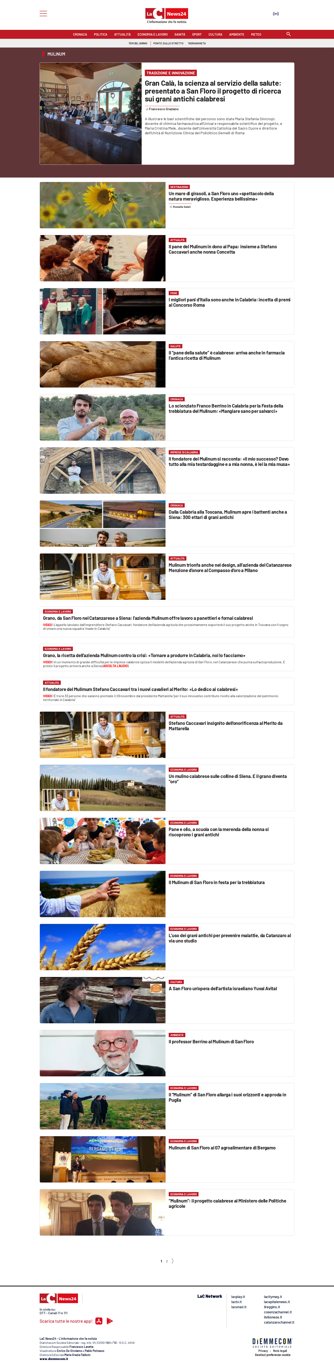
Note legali (280, 1350)
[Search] (288, 34)
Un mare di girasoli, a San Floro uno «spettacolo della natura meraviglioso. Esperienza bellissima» (221, 196)
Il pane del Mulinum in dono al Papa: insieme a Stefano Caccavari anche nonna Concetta (223, 249)
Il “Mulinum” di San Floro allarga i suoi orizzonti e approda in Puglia (227, 1097)
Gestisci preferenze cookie (273, 1354)
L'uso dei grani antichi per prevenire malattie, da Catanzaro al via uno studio (230, 937)
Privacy (263, 1350)
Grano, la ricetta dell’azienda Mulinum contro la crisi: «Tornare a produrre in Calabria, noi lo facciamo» (144, 655)
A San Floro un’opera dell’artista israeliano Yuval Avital (223, 988)
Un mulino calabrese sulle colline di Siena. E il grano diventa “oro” (228, 778)
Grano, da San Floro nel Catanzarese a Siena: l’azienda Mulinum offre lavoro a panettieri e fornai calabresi (148, 618)
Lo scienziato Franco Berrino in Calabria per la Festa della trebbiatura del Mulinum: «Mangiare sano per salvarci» (226, 408)
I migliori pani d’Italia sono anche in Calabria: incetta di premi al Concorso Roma (230, 302)
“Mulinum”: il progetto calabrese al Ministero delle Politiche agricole (227, 1203)
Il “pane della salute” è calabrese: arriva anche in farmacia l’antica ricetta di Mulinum (227, 355)
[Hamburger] (42, 13)
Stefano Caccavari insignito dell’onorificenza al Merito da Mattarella (225, 725)
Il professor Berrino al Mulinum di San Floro (211, 1041)
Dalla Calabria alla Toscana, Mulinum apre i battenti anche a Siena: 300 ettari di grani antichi (228, 514)
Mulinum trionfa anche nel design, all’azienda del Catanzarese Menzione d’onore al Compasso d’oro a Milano (230, 567)
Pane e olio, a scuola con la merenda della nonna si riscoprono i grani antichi (219, 831)
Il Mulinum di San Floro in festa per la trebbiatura (217, 882)
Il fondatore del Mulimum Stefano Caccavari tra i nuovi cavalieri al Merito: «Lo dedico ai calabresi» (140, 689)
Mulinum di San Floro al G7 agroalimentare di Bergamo (222, 1147)
